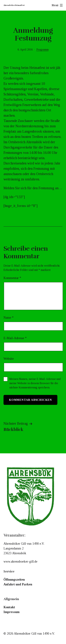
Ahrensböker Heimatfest (14, 5)
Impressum (12, 612)
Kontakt (9, 607)
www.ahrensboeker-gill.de (20, 561)
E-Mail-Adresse (15, 338)
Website (9, 358)
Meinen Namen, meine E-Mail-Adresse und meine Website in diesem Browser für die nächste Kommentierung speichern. (35, 383)
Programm (42, 49)
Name (9, 317)
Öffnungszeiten (14, 579)
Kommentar (12, 278)
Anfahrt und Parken (18, 584)
